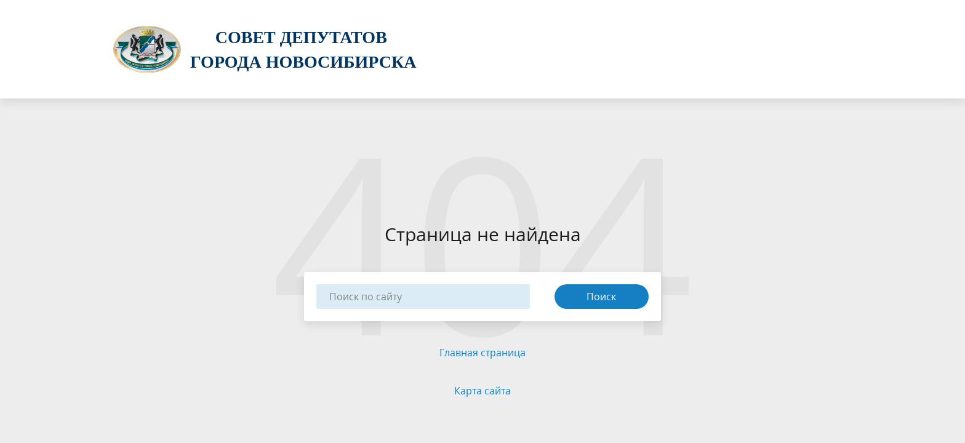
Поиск (601, 296)
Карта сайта (482, 390)
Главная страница (482, 352)
